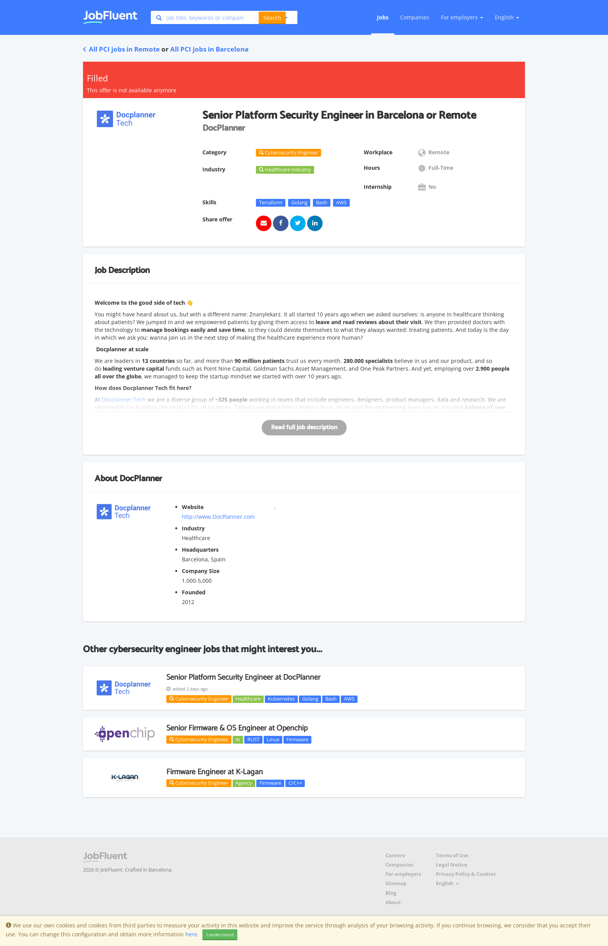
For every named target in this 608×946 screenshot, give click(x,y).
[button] (272, 17)
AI (237, 739)
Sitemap (395, 883)
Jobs (383, 17)
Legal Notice (451, 864)
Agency (243, 783)
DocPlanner (140, 479)
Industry (193, 528)
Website (193, 507)
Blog (390, 893)
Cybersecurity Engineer (198, 698)
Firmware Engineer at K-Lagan (214, 772)
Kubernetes (281, 699)
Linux (273, 739)
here (191, 934)
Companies (414, 17)
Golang (299, 202)
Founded (194, 592)
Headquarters (200, 549)
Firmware (297, 739)
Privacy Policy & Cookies (466, 874)
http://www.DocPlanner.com (218, 516)
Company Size (200, 571)
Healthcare (248, 699)
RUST (253, 739)
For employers (403, 874)
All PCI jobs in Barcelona (209, 49)
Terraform (270, 202)
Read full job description (304, 427)
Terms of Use (452, 855)
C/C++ (295, 783)
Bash (321, 202)
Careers (395, 855)
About (393, 902)
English (507, 17)
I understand (219, 934)
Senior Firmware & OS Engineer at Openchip (236, 728)
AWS (341, 202)
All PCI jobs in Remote (121, 49)
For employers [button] (462, 17)
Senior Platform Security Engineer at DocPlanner (243, 677)
